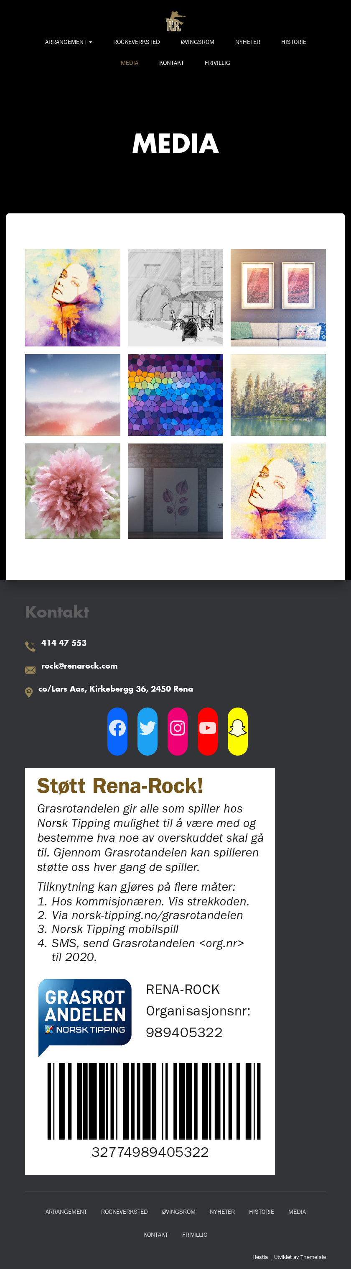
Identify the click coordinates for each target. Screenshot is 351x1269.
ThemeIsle (313, 1257)
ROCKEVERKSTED (136, 42)
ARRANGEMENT (68, 42)
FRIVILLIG (217, 63)
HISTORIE (293, 42)
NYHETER (247, 42)
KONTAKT (171, 63)
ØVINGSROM (197, 42)
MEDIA (129, 63)
